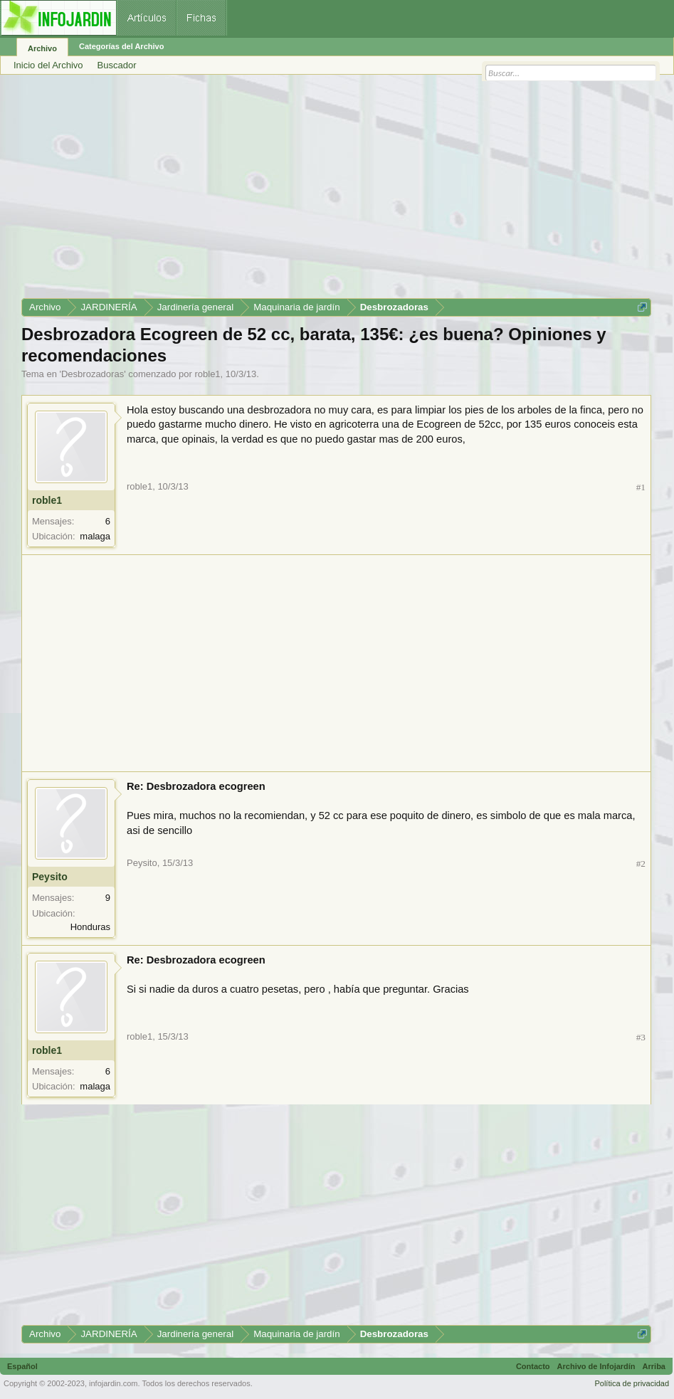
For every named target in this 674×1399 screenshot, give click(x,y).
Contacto (533, 1366)
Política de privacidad (631, 1383)
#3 (641, 1037)
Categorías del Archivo (121, 46)
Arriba (654, 1366)
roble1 (207, 374)
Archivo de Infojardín (596, 1366)
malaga (95, 536)
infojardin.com (113, 1383)
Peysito (50, 876)
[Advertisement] (336, 191)
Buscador (117, 65)
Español (22, 1366)
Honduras (90, 927)
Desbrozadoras (92, 374)
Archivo (42, 48)
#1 (641, 487)
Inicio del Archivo (48, 65)
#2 (641, 863)
